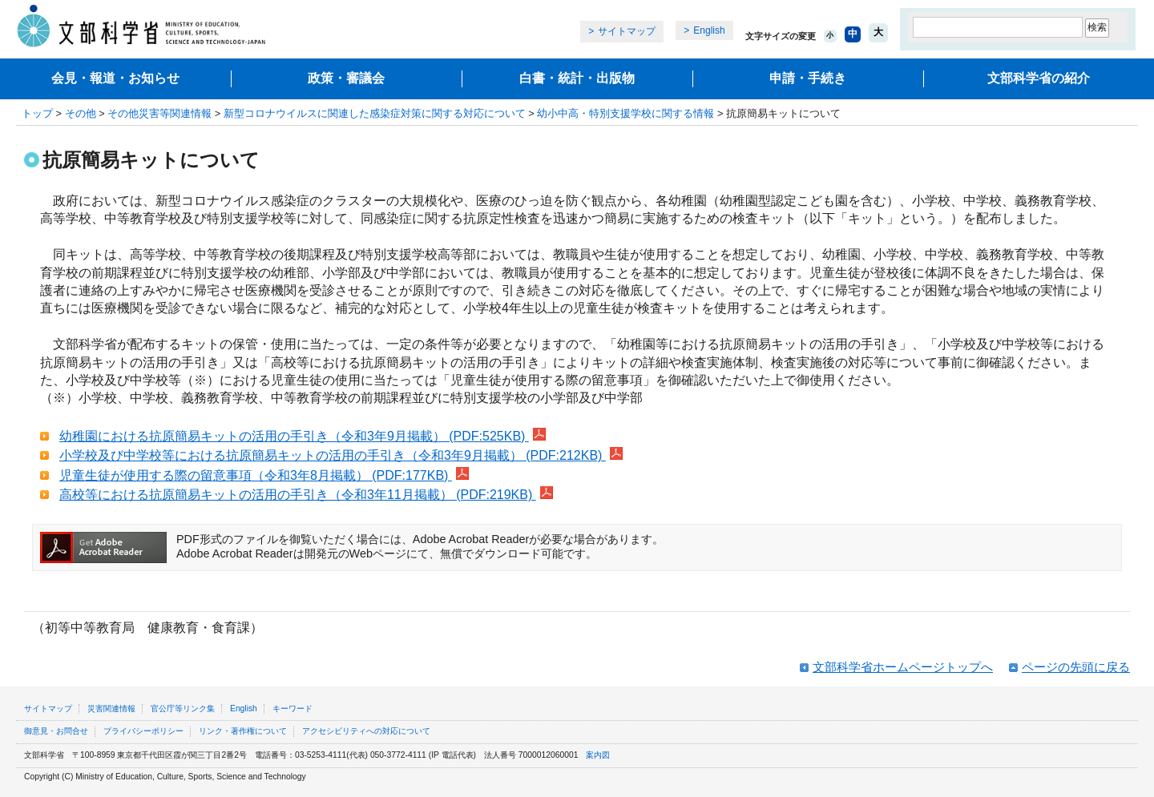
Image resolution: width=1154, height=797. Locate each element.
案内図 (598, 755)
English (708, 30)
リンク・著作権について (243, 731)
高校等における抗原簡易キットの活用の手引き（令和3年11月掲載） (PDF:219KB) (306, 494)
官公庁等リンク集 (183, 708)
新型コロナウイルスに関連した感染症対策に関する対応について (375, 113)
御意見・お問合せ (56, 731)
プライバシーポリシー (143, 731)
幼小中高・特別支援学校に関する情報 (625, 113)
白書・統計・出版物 (577, 78)
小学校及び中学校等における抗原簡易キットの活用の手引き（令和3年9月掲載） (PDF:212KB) (341, 455)
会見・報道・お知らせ (115, 78)
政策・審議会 (346, 78)
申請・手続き (807, 78)
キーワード (292, 708)
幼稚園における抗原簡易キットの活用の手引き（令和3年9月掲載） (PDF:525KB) (302, 436)
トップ (37, 113)
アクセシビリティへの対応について (366, 731)
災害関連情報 (111, 708)
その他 (80, 113)
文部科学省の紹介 (1038, 78)
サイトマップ (627, 31)
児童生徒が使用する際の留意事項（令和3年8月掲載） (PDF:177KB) (264, 475)
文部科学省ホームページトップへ (903, 667)
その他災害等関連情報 (159, 113)
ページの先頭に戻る (1076, 667)
